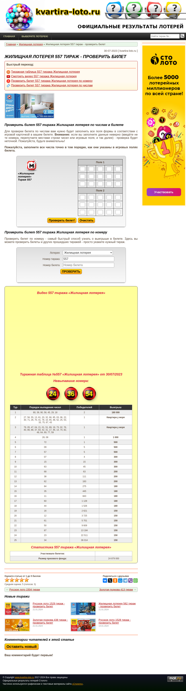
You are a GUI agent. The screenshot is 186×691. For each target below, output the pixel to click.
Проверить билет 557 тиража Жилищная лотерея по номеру (50, 81)
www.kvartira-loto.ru (24, 677)
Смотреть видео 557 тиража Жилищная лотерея (42, 76)
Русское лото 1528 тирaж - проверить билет (115, 621)
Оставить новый (22, 647)
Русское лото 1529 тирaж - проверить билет (49, 605)
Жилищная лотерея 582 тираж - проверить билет (117, 605)
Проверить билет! (62, 220)
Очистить (86, 220)
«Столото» (77, 684)
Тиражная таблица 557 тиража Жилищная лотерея (43, 72)
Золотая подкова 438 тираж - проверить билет (50, 621)
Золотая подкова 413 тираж (116, 589)
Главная (9, 36)
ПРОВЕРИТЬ (71, 271)
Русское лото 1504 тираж (24, 589)
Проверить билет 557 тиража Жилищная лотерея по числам (50, 85)
